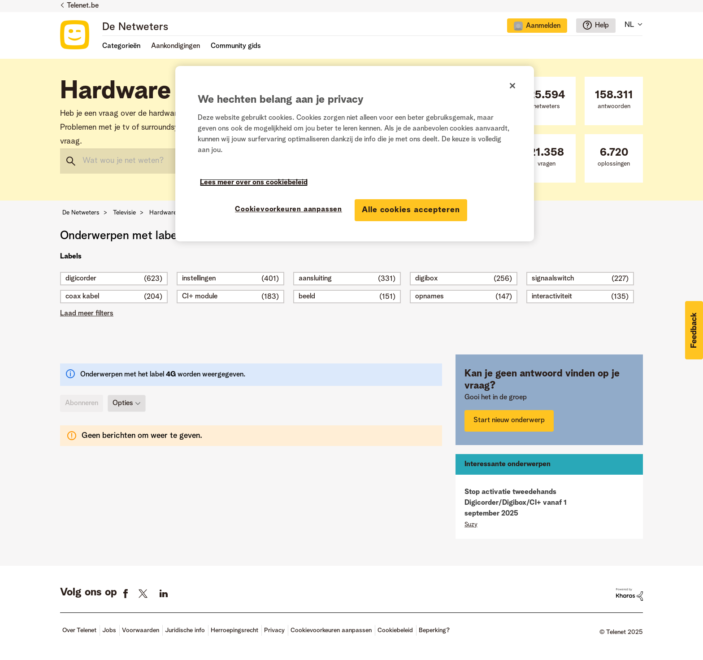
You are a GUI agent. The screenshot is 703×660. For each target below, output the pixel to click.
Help (602, 25)
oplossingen (614, 157)
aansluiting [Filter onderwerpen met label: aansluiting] (315, 278)
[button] (694, 330)
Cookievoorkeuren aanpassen (331, 630)
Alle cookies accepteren (411, 210)
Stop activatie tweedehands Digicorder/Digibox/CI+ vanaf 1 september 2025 (515, 503)
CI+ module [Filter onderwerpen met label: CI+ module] (199, 296)
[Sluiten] (512, 86)
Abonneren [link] (81, 403)
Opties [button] (123, 403)
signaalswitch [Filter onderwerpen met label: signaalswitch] (553, 278)
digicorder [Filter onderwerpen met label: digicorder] (80, 278)
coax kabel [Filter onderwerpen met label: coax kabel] (82, 296)
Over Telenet (79, 630)
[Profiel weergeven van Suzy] (470, 524)
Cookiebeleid (395, 630)
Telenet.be (83, 5)
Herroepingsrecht (234, 630)
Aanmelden (543, 26)
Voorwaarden (140, 630)
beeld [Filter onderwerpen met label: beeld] (307, 296)
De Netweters (135, 27)
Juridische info (185, 630)
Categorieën (121, 46)
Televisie (124, 213)
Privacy (274, 630)
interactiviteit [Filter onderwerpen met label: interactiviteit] (552, 296)
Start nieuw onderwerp (509, 420)
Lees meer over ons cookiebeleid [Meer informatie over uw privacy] (254, 182)
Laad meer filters (86, 313)
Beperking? (434, 630)
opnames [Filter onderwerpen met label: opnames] (429, 296)
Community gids (236, 46)
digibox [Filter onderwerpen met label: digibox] (426, 278)
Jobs (109, 630)
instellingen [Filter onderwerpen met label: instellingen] (199, 278)
